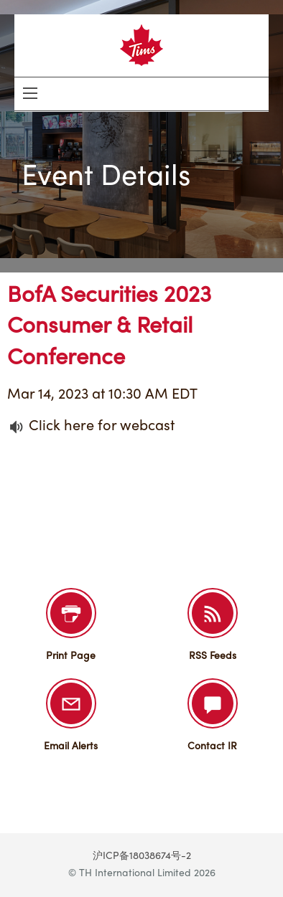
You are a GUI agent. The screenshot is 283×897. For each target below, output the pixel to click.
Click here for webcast (102, 427)
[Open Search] (30, 93)
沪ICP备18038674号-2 (142, 856)
